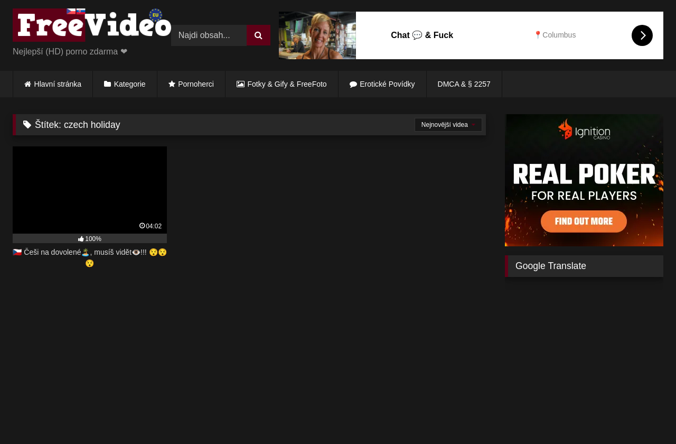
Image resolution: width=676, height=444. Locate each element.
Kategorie (130, 84)
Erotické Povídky (387, 84)
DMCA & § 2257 (464, 84)
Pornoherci (196, 84)
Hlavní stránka (57, 84)
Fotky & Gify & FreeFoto (287, 84)
